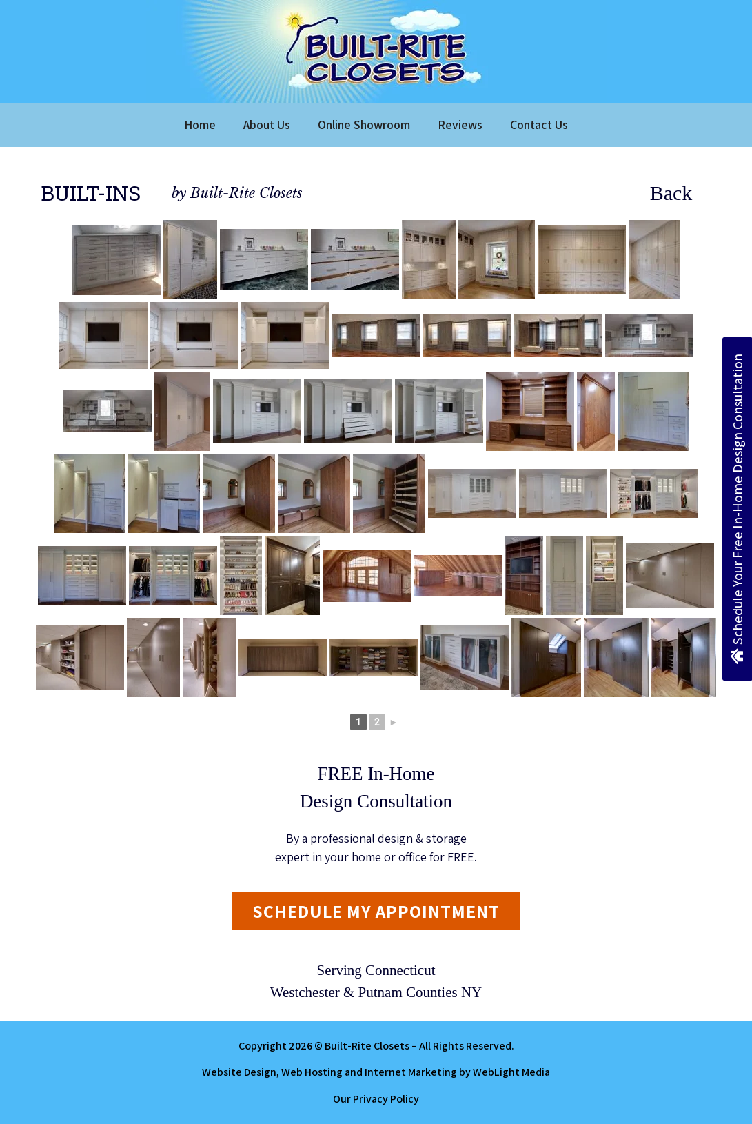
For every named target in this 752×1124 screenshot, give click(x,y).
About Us (266, 124)
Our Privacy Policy (376, 1099)
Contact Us (539, 124)
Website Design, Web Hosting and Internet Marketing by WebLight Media (376, 1072)
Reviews (460, 124)
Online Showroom (364, 124)
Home (200, 124)
